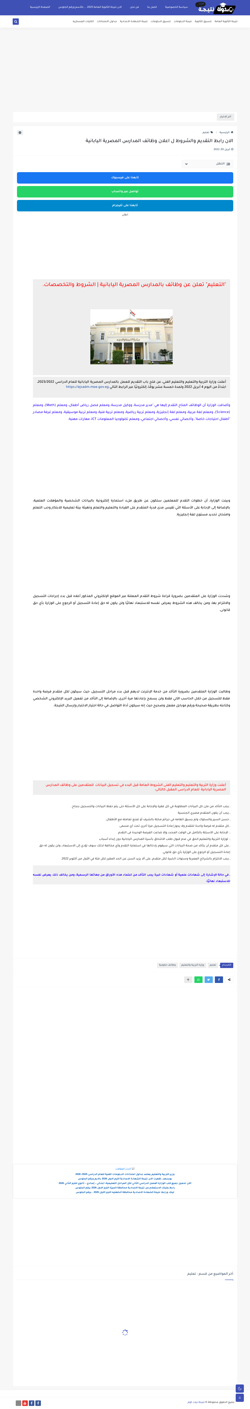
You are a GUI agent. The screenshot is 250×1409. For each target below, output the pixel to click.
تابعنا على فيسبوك (125, 177)
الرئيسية (226, 132)
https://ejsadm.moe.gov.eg (87, 387)
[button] (219, 979)
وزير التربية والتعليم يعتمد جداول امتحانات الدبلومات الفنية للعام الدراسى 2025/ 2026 (125, 1174)
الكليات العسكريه (83, 21)
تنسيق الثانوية (203, 21)
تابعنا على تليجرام (125, 205)
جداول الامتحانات (107, 21)
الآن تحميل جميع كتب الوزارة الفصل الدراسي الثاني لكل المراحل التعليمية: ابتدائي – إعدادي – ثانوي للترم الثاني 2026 (125, 1183)
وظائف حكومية (167, 965)
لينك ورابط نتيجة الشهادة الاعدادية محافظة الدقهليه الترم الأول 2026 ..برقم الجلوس (125, 1192)
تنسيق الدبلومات (161, 21)
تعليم (208, 132)
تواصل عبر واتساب (125, 191)
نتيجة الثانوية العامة (226, 21)
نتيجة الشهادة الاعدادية (134, 21)
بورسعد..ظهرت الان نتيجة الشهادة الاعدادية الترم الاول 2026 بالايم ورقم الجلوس (125, 1179)
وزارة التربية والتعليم (192, 965)
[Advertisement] (125, 79)
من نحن (134, 7)
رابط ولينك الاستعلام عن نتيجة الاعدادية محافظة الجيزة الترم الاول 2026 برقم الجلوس (125, 1188)
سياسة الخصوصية (176, 7)
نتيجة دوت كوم (196, 1402)
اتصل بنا (152, 7)
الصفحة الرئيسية (40, 7)
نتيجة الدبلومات (183, 21)
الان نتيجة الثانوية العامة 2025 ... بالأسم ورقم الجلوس (90, 7)
